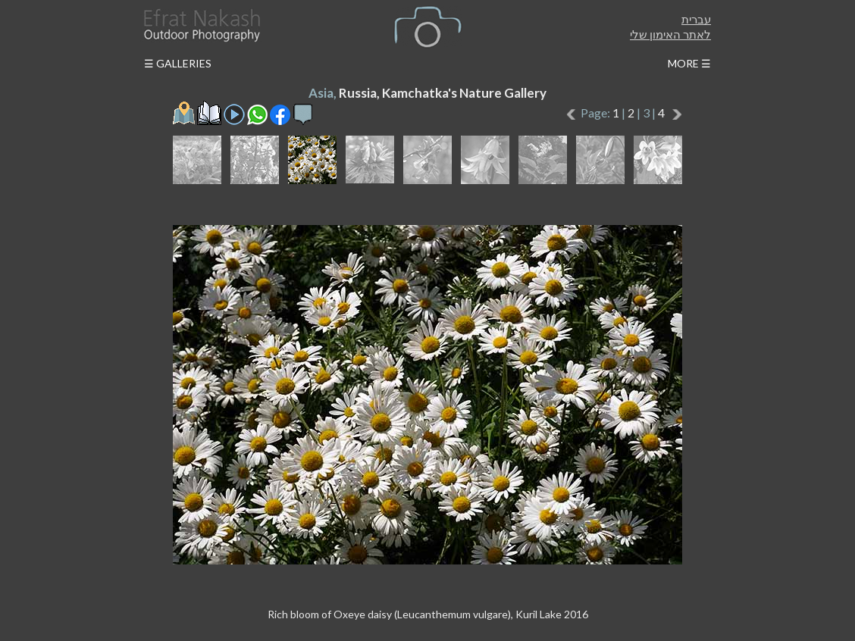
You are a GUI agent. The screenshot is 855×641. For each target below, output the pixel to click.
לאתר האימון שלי (670, 34)
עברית (696, 19)
